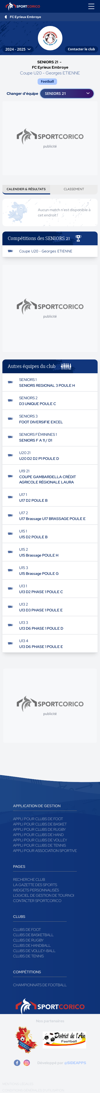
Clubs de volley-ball (34, 950)
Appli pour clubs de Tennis (39, 845)
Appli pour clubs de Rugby (39, 829)
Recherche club (29, 879)
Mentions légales (17, 1084)
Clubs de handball (32, 945)
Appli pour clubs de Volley (40, 840)
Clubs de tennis (28, 956)
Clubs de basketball (33, 934)
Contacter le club (81, 49)
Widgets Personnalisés (36, 890)
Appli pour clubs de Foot (38, 818)
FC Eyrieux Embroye (25, 17)
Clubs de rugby (28, 940)
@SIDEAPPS (75, 1062)
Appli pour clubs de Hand (38, 834)
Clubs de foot (27, 929)
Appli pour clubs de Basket (40, 824)
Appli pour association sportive (45, 850)
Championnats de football (40, 985)
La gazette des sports (35, 884)
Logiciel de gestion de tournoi (43, 895)
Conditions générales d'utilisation (33, 1090)
